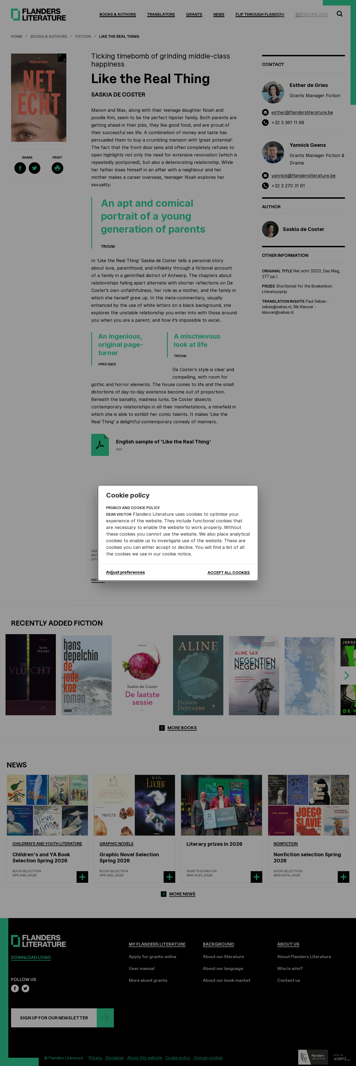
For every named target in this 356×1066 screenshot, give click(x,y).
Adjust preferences (125, 572)
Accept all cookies (229, 572)
